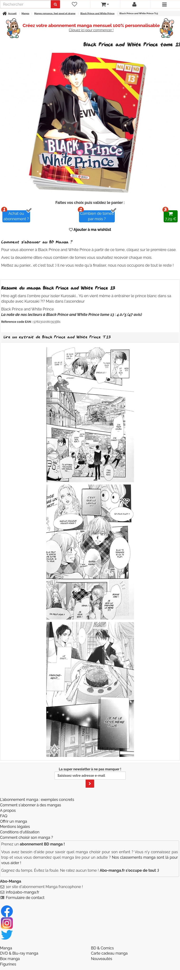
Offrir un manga (13, 821)
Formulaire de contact (25, 897)
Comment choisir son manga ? (26, 837)
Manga (6, 948)
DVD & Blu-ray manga (19, 953)
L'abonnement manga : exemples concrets (37, 799)
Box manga (10, 959)
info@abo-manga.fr (22, 892)
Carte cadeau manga (109, 953)
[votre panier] (105, 4)
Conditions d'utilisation (19, 832)
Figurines (8, 964)
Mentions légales (15, 826)
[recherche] (25, 4)
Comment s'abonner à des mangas (30, 805)
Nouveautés (101, 959)
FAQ (3, 816)
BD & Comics (102, 948)
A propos (8, 810)
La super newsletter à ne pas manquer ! (90, 777)
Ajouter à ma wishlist (90, 229)
